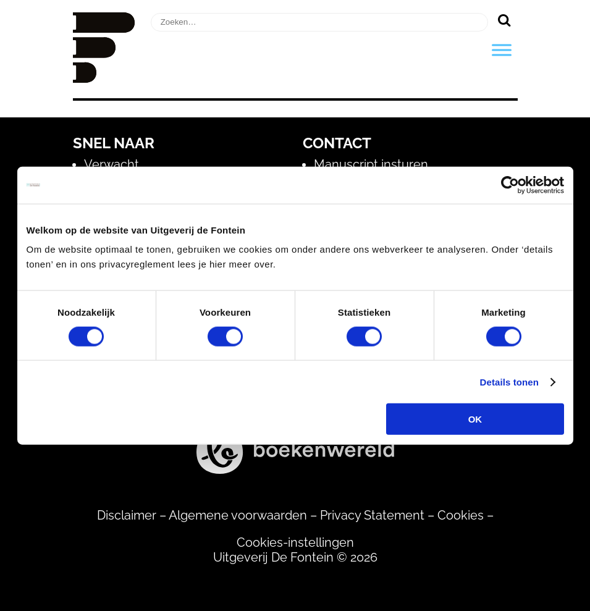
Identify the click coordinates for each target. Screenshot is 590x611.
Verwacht (111, 164)
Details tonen (509, 381)
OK (475, 419)
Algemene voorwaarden (238, 515)
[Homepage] (104, 78)
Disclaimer (126, 515)
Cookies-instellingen (295, 542)
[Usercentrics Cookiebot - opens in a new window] (510, 184)
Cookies (460, 515)
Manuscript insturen (371, 164)
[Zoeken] (504, 19)
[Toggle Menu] (502, 50)
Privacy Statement (372, 515)
